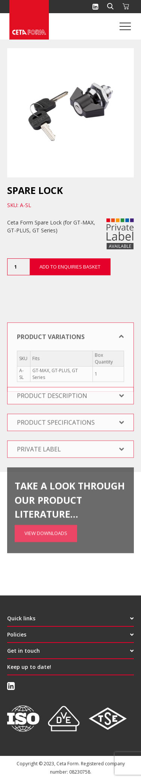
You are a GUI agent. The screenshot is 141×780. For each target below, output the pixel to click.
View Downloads (45, 517)
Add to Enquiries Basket (69, 266)
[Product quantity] (18, 266)
